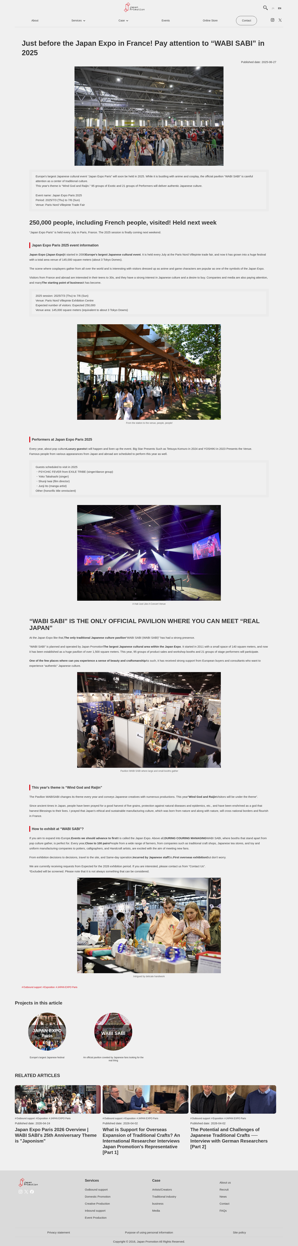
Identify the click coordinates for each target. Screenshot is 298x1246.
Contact (246, 20)
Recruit (224, 1189)
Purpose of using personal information (149, 1232)
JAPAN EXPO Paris (67, 987)
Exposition (49, 987)
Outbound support (32, 987)
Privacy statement (58, 1232)
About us (225, 1182)
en (279, 8)
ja (273, 8)
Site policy (239, 1232)
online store (210, 20)
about (34, 20)
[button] (78, 20)
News (223, 1196)
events (166, 20)
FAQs (223, 1210)
